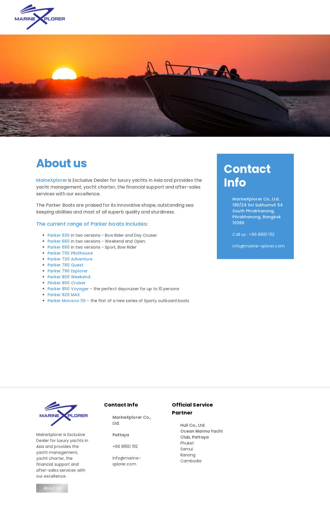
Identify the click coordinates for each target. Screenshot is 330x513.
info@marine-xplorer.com (258, 246)
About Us (52, 488)
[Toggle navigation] (318, 17)
